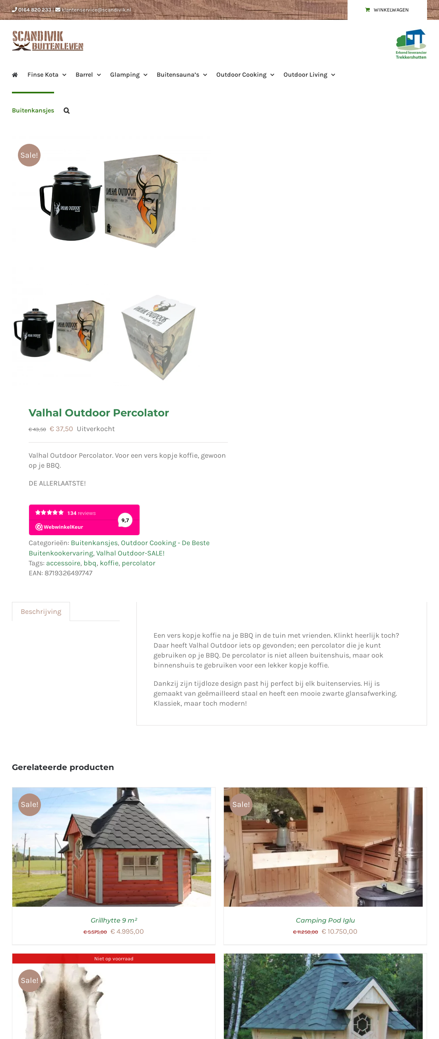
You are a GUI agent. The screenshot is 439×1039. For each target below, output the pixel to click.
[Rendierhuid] (65, 960)
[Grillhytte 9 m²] (111, 794)
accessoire (63, 565)
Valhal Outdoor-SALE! (130, 555)
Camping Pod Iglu (325, 922)
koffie (109, 565)
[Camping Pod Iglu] (323, 794)
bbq (90, 565)
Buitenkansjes (94, 544)
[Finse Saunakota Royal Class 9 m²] (323, 960)
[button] (67, 110)
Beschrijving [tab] (41, 613)
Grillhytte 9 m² (114, 922)
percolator (138, 565)
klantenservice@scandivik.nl (96, 10)
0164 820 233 (34, 10)
